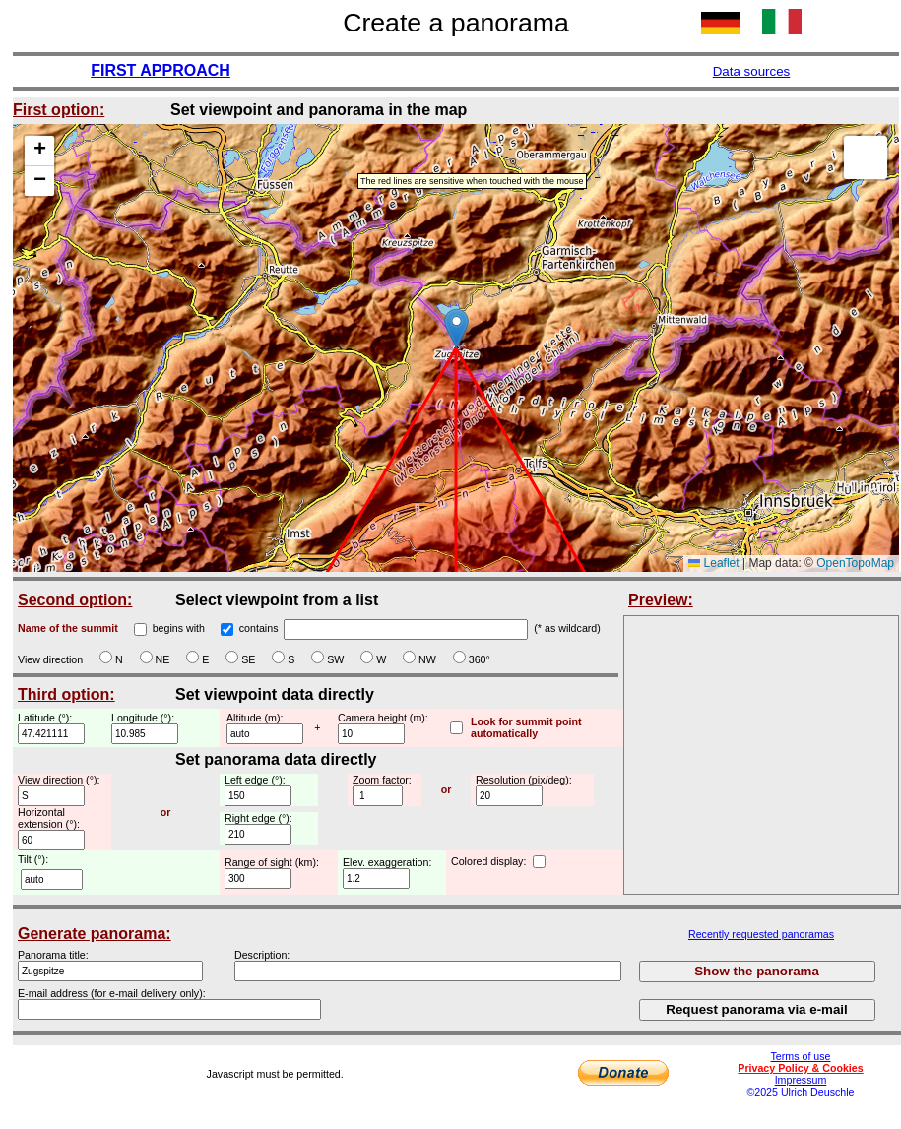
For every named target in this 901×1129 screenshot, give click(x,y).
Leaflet (713, 563)
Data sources (752, 71)
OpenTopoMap (855, 563)
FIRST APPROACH (160, 70)
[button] (456, 328)
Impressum (801, 1080)
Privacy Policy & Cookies (800, 1068)
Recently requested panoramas (761, 934)
